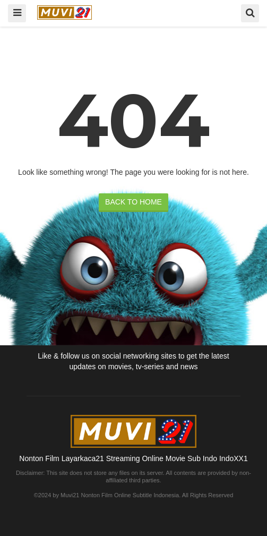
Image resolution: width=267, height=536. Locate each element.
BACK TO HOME (133, 202)
